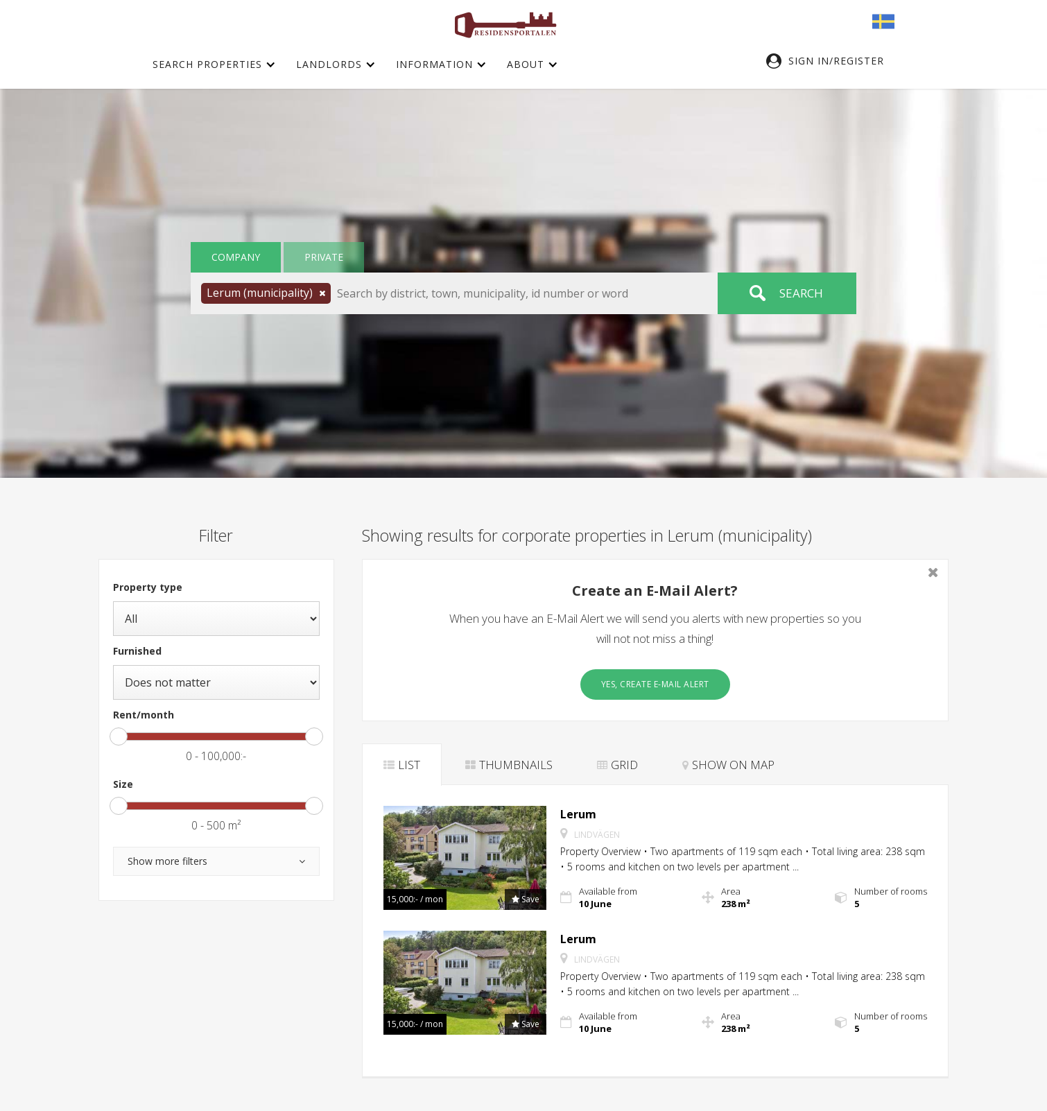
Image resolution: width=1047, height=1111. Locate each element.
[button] (832, 61)
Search (801, 293)
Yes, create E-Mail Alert (655, 684)
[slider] (119, 736)
